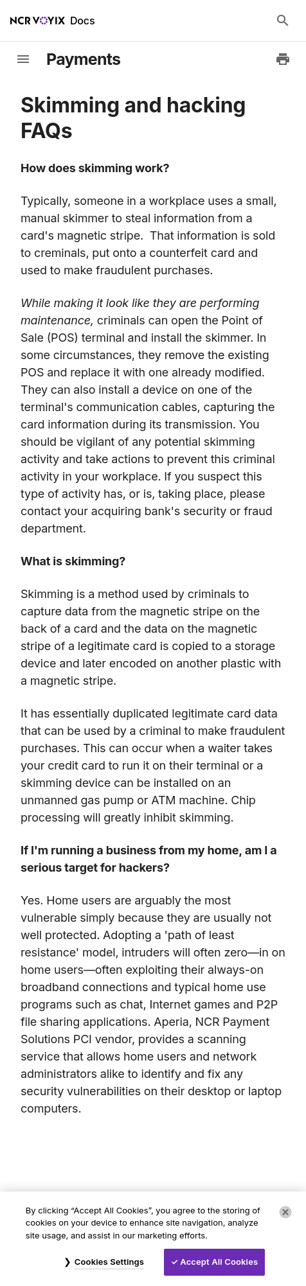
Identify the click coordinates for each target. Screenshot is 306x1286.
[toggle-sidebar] (23, 59)
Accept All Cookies (219, 1261)
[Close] (285, 1212)
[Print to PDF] (283, 59)
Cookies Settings (109, 1261)
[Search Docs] (283, 20)
